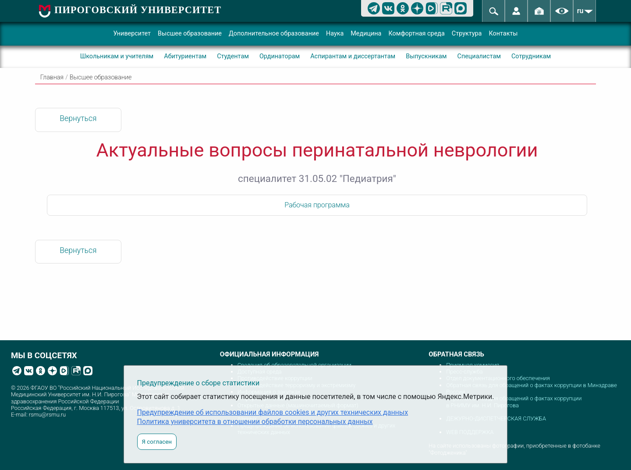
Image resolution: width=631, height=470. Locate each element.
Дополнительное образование (274, 33)
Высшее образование (190, 33)
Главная (52, 77)
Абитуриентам (185, 56)
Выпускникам (426, 56)
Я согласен (157, 441)
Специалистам (479, 56)
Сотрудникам (531, 56)
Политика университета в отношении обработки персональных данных (255, 421)
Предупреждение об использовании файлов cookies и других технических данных (272, 412)
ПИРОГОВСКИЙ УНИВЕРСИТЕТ (137, 9)
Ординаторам (279, 56)
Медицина (366, 33)
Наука (335, 33)
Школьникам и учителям (117, 56)
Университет (132, 33)
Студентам (233, 56)
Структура (467, 33)
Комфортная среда (416, 33)
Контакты (503, 33)
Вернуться (78, 118)
